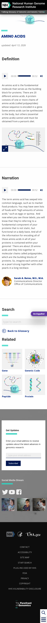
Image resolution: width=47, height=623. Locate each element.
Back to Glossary (18, 330)
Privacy (25, 578)
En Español (38, 313)
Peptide (6, 396)
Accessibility (25, 552)
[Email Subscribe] (23, 455)
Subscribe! (13, 463)
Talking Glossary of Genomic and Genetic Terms (22, 12)
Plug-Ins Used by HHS (24, 568)
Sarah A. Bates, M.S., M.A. (28, 278)
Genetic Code (32, 370)
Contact (25, 547)
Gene (5, 370)
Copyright (24, 583)
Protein (29, 396)
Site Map (24, 557)
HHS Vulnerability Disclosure (24, 588)
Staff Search (25, 562)
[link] (5, 492)
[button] (43, 619)
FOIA (25, 573)
